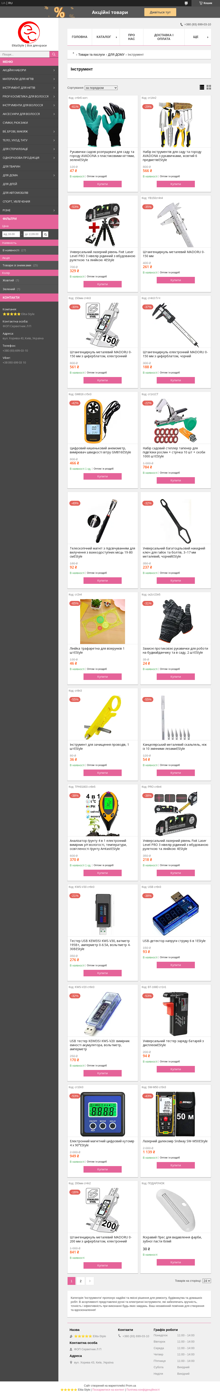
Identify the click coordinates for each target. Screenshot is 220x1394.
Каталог (104, 37)
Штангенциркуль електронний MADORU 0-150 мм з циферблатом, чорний (175, 354)
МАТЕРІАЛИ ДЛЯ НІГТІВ (18, 79)
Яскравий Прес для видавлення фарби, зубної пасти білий (172, 1239)
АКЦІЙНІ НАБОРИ (14, 70)
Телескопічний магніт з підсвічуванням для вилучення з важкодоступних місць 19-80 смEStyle (102, 552)
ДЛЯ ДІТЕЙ (10, 184)
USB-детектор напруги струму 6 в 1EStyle (174, 941)
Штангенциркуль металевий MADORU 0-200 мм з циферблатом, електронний (101, 1239)
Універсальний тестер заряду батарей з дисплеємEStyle (173, 1043)
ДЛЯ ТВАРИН (11, 166)
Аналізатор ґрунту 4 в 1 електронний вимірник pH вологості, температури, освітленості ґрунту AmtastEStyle (98, 845)
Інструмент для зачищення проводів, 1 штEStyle (99, 747)
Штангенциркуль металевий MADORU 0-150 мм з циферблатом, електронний (101, 354)
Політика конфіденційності (143, 1389)
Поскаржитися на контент (108, 1389)
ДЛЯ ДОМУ (116, 54)
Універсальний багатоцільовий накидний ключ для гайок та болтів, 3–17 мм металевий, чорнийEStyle (174, 552)
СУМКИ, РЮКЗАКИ (15, 123)
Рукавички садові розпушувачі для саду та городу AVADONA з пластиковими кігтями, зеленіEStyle (102, 156)
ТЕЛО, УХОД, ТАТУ (15, 140)
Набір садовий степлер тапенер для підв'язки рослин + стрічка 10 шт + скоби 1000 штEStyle (174, 452)
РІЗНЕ (7, 210)
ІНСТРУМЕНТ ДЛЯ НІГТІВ (19, 88)
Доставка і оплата (163, 37)
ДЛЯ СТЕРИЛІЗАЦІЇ (15, 149)
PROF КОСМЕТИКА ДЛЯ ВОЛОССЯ (25, 96)
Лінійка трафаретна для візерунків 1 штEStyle (97, 650)
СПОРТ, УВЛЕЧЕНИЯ (16, 201)
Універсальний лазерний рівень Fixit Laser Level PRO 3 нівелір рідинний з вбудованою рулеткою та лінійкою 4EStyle (102, 256)
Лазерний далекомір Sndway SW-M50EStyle (175, 1141)
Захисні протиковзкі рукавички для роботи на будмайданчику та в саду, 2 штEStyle (175, 650)
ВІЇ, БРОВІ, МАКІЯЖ (15, 131)
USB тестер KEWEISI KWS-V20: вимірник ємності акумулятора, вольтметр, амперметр (100, 1045)
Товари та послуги (91, 54)
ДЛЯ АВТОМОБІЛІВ (15, 193)
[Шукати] (53, 54)
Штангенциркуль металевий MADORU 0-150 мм (174, 254)
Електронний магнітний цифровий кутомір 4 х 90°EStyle (102, 1143)
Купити (102, 184)
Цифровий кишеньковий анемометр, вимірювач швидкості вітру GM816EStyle (100, 450)
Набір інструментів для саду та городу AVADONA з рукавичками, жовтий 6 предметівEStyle (172, 156)
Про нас (131, 37)
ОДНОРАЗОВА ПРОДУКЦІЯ (21, 158)
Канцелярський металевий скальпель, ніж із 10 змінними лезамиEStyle (175, 747)
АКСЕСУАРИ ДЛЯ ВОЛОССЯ (21, 114)
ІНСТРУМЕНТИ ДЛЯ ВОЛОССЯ (23, 105)
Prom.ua (131, 1385)
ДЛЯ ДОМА (10, 175)
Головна (79, 37)
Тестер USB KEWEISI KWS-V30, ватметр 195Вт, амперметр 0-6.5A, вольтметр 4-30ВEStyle (100, 945)
